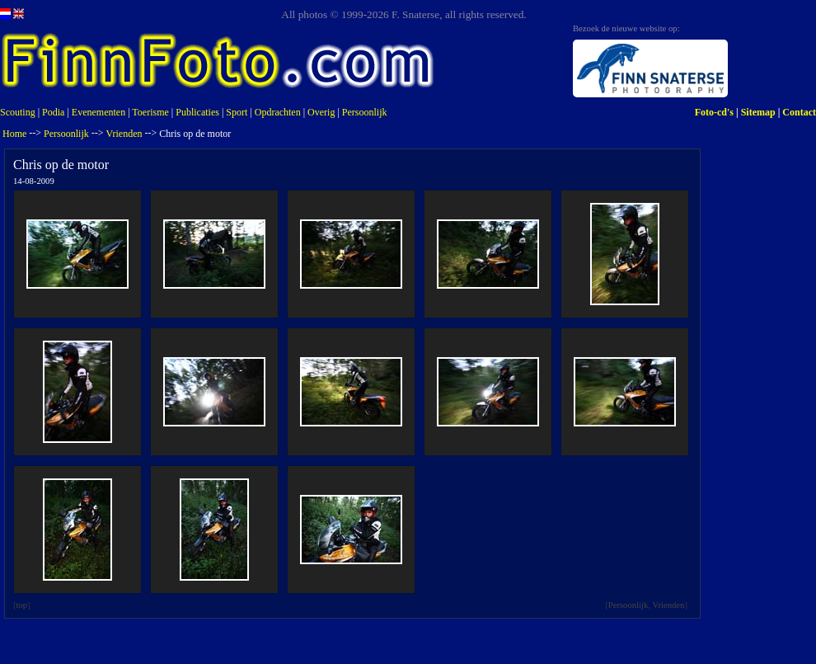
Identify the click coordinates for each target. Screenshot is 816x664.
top (22, 605)
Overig (321, 112)
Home (14, 133)
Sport (236, 112)
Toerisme (150, 112)
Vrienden (124, 133)
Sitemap (758, 112)
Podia (53, 112)
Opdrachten (278, 112)
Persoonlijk (364, 112)
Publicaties (197, 112)
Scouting (17, 112)
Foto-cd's (714, 112)
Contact (799, 112)
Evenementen (98, 112)
